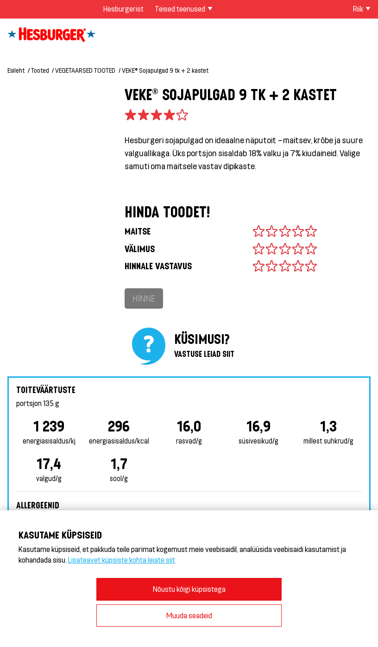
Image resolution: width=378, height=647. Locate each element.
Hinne (143, 298)
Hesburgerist (123, 8)
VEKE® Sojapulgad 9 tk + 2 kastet (165, 70)
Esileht (16, 70)
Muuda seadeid (189, 615)
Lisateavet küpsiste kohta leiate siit (121, 559)
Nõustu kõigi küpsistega (189, 588)
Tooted (40, 70)
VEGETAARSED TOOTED (85, 70)
